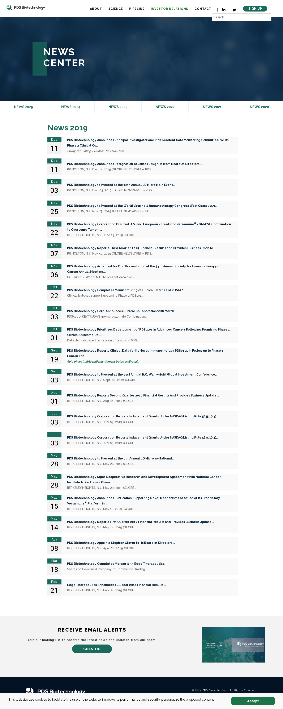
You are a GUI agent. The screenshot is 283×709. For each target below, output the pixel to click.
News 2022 (165, 107)
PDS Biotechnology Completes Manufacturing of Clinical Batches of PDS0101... (127, 290)
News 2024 (70, 107)
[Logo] (25, 7)
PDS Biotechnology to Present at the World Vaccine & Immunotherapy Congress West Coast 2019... (142, 205)
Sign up (92, 649)
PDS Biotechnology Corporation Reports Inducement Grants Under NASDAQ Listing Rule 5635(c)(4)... (143, 416)
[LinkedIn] (221, 10)
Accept (253, 701)
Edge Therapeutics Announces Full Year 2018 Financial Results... (116, 585)
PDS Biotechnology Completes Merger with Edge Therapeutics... (116, 563)
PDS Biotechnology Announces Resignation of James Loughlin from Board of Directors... (134, 164)
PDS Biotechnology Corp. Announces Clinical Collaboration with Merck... (122, 311)
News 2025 (23, 107)
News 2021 (212, 107)
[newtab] (233, 644)
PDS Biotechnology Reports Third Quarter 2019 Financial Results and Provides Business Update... (141, 248)
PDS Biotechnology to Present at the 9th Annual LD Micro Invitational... (121, 458)
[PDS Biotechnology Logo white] (59, 692)
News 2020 (259, 107)
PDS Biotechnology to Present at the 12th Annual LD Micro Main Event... (121, 185)
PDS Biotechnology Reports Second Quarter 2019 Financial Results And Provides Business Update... (143, 395)
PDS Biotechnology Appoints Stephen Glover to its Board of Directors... (121, 542)
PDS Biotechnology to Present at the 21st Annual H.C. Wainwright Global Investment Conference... (142, 374)
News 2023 (117, 107)
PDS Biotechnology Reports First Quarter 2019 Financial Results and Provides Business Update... (140, 522)
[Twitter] (235, 10)
